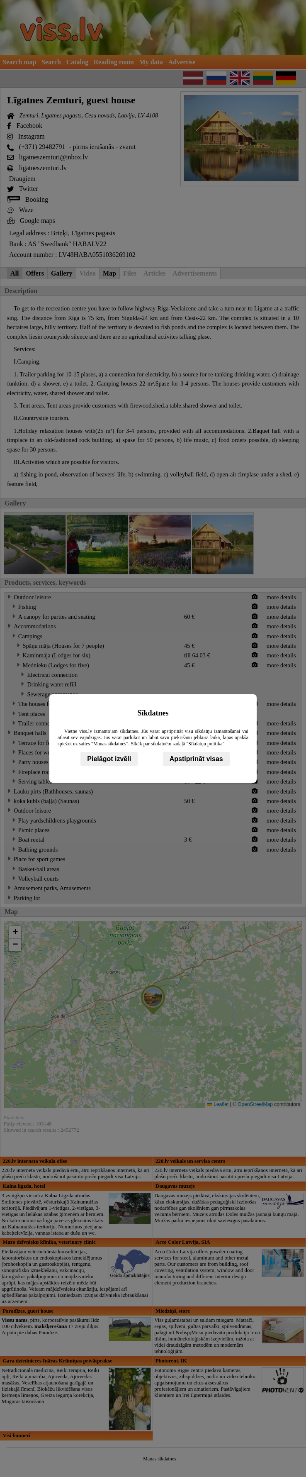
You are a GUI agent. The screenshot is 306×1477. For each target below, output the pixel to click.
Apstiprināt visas (196, 758)
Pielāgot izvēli (109, 758)
